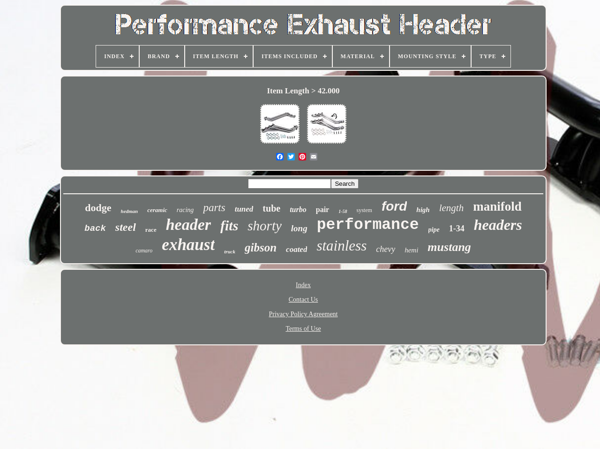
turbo (298, 209)
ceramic (157, 209)
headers (498, 224)
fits (229, 225)
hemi (411, 250)
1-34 (457, 228)
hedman (129, 211)
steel (125, 227)
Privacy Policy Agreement (303, 314)
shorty (265, 225)
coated (296, 249)
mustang (449, 247)
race (151, 229)
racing (185, 209)
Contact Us (303, 299)
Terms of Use (303, 328)
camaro (143, 250)
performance (368, 225)
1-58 (342, 211)
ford (394, 206)
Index (303, 285)
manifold (497, 206)
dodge (98, 207)
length (451, 207)
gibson (261, 247)
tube (271, 208)
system (364, 210)
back (95, 228)
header (188, 224)
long (299, 228)
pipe (434, 229)
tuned (244, 209)
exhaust (188, 245)
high (422, 209)
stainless (341, 245)
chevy (385, 249)
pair (322, 209)
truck (229, 251)
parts (214, 207)
